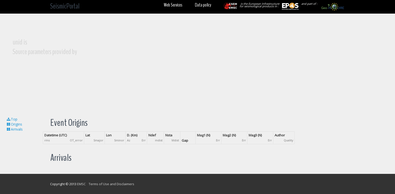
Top (11, 119)
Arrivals (14, 129)
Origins (14, 124)
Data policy (203, 5)
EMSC (81, 184)
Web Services (173, 5)
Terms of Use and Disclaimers (111, 184)
